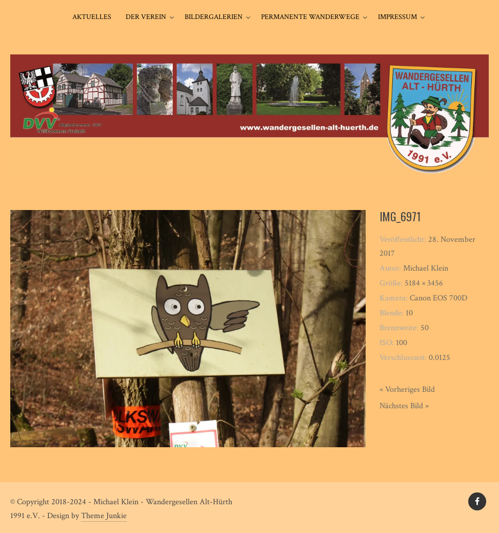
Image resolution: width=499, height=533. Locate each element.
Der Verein (146, 17)
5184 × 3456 (424, 283)
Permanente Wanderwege (310, 17)
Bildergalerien (214, 17)
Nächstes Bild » (404, 406)
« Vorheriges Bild (407, 389)
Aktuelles (91, 17)
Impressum (397, 17)
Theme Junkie (104, 515)
